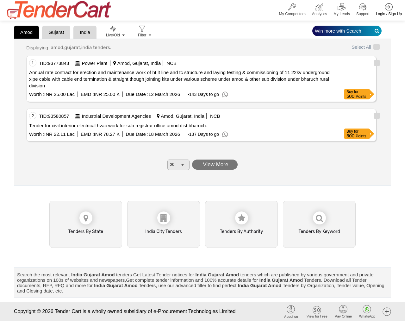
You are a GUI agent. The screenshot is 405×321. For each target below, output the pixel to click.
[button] (387, 311)
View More (215, 164)
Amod (26, 32)
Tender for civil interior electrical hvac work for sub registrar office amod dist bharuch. (118, 125)
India (85, 32)
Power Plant (95, 63)
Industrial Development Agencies (116, 116)
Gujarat (56, 32)
